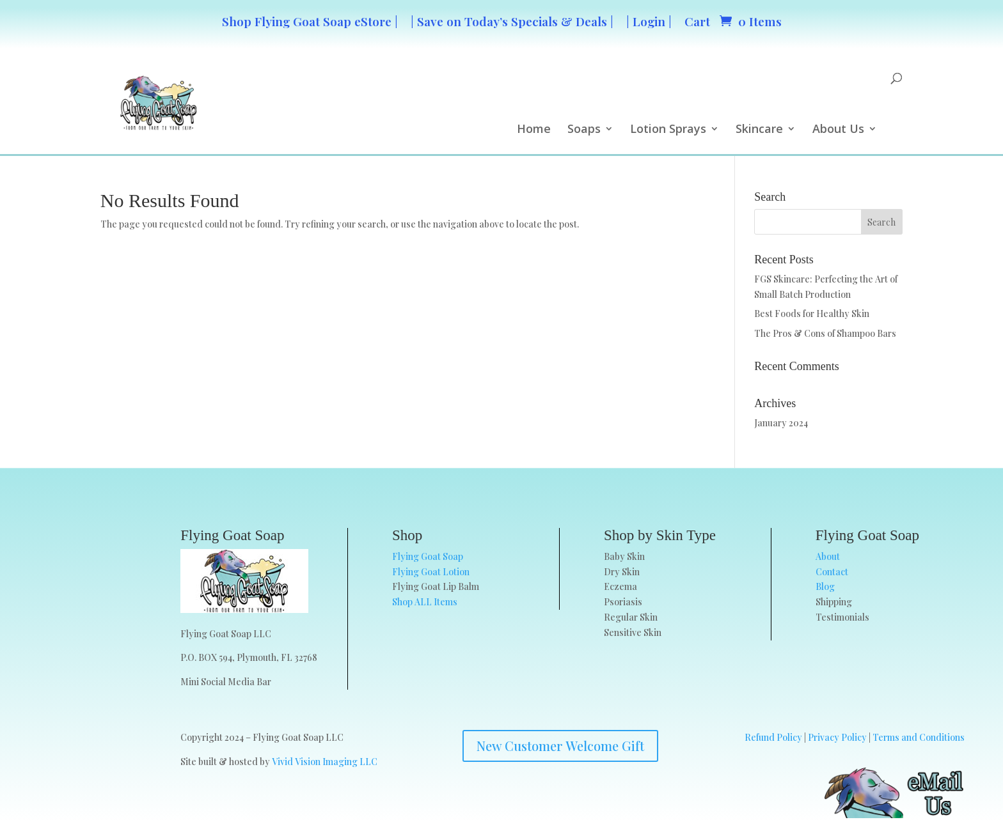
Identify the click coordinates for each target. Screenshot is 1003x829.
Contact (832, 572)
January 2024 (781, 423)
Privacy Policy (837, 737)
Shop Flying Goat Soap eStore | (310, 21)
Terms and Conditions (919, 737)
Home (534, 130)
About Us (838, 130)
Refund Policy (773, 737)
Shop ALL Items (424, 602)
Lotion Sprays (668, 130)
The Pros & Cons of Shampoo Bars (825, 333)
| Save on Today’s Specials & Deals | (512, 21)
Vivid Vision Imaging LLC (324, 761)
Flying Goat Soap (427, 556)
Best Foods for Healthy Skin (811, 313)
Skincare (759, 130)
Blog (825, 586)
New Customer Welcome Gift (560, 745)
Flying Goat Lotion (431, 572)
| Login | (649, 21)
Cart (697, 21)
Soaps (584, 130)
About (828, 556)
